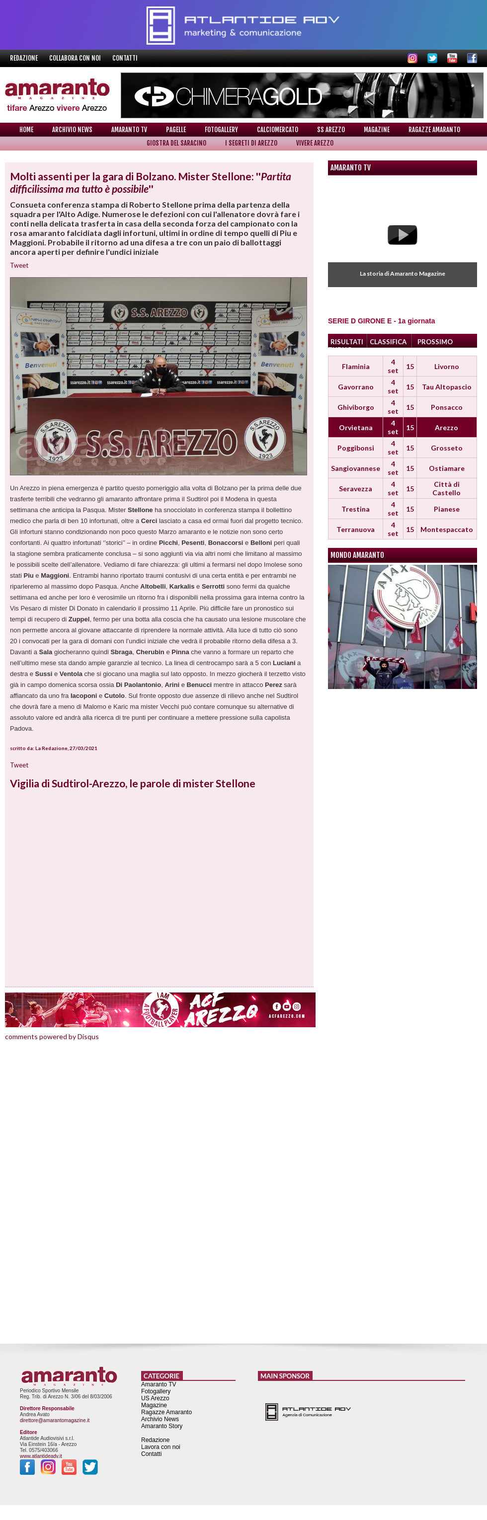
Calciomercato (277, 130)
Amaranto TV (129, 130)
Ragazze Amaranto (434, 130)
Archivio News (72, 130)
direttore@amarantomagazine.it (54, 1420)
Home (26, 130)
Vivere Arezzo (314, 143)
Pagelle (176, 130)
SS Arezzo (331, 130)
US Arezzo (155, 1398)
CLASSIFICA (388, 342)
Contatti (125, 58)
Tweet (19, 265)
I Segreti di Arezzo (251, 143)
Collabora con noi (75, 58)
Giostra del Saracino (176, 143)
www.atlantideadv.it (41, 1456)
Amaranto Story (161, 1426)
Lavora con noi (160, 1447)
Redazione (24, 58)
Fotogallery (221, 130)
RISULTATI (346, 342)
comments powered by (52, 1036)
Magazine (377, 130)
